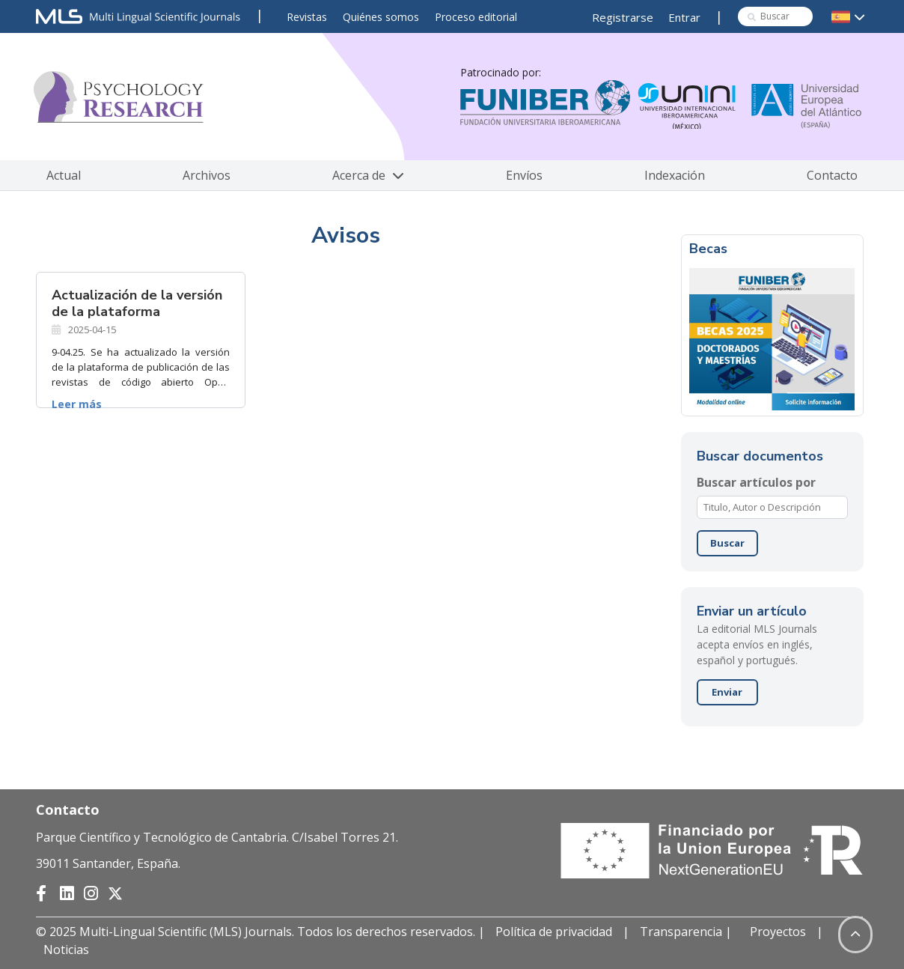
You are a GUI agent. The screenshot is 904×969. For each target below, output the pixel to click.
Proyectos (778, 931)
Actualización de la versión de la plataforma (137, 303)
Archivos (206, 175)
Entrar (684, 17)
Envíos (524, 175)
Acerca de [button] (367, 175)
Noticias (66, 949)
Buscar (727, 543)
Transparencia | (687, 931)
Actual (63, 175)
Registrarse (622, 17)
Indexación (674, 175)
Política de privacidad (553, 931)
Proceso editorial (476, 17)
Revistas (307, 17)
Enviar (727, 692)
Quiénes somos (381, 17)
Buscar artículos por (756, 482)
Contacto (832, 175)
